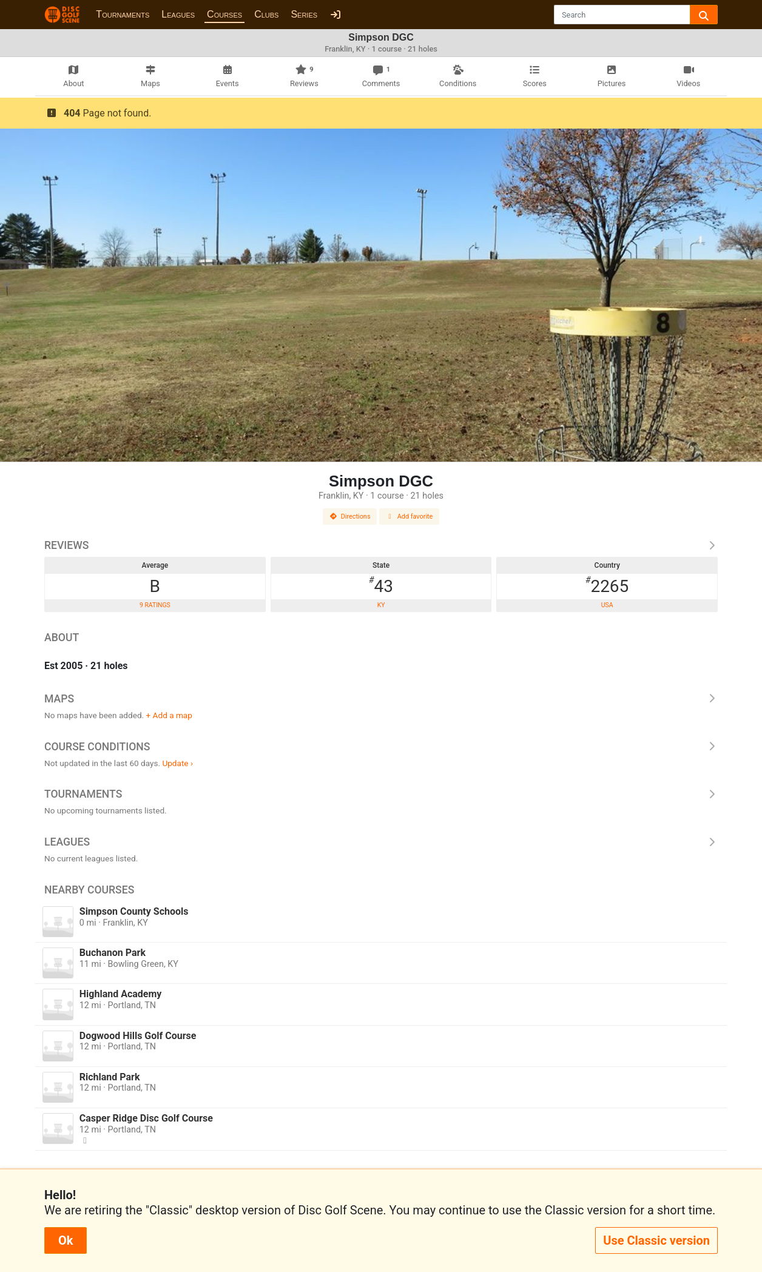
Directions (350, 516)
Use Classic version (656, 1240)
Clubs (266, 14)
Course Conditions (381, 747)
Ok (65, 1240)
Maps (381, 699)
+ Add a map (169, 715)
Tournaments (122, 14)
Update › (177, 763)
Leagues (178, 14)
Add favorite (409, 516)
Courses (224, 14)
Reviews (381, 545)
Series (304, 14)
